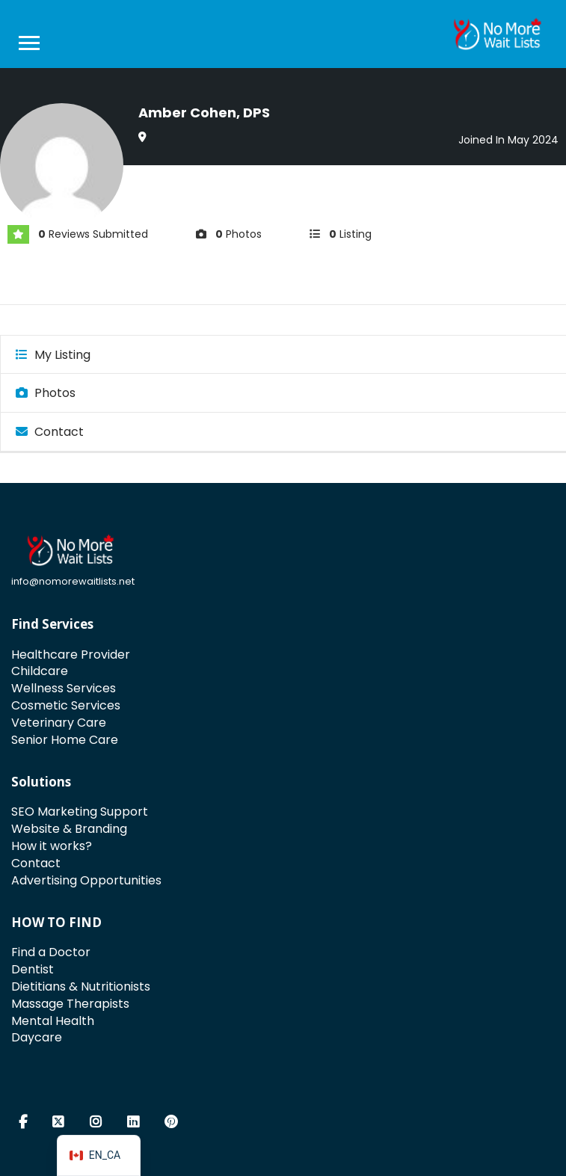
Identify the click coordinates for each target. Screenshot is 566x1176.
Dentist (32, 969)
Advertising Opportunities (86, 880)
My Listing (53, 354)
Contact (50, 431)
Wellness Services (63, 688)
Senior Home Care (64, 739)
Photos (46, 392)
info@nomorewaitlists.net (73, 581)
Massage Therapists (70, 1003)
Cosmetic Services (65, 705)
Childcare (39, 671)
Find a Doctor (50, 952)
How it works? (51, 846)
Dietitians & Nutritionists (80, 986)
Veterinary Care (58, 722)
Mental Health (52, 1020)
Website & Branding (69, 828)
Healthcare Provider (70, 654)
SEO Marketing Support (79, 811)
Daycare (36, 1037)
